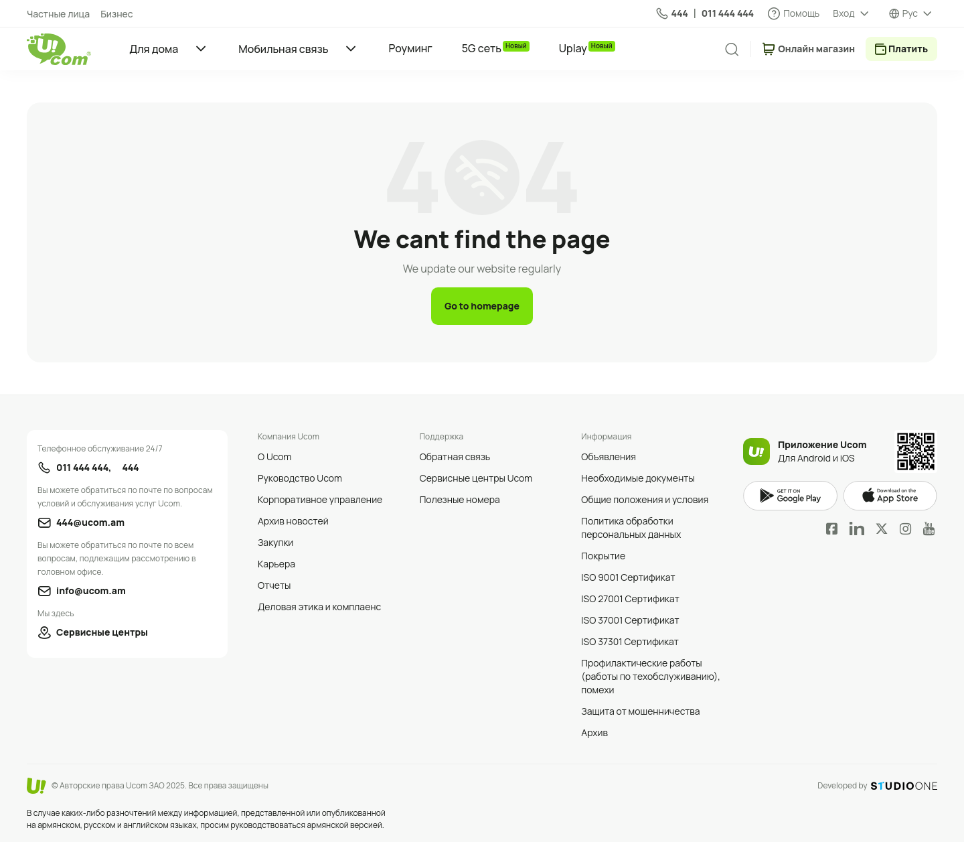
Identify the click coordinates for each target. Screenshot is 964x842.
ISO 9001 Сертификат (628, 577)
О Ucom (274, 456)
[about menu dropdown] (851, 13)
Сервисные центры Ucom (476, 478)
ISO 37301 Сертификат (630, 641)
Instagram (905, 528)
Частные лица (58, 13)
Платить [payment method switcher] (908, 48)
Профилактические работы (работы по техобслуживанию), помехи (650, 676)
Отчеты (274, 585)
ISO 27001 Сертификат (630, 598)
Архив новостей (293, 520)
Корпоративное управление (320, 499)
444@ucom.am (90, 522)
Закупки (275, 542)
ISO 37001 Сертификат (630, 620)
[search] (732, 50)
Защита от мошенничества (640, 711)
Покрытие (603, 555)
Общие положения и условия (644, 499)
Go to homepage (482, 305)
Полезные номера (460, 499)
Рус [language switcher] (910, 13)
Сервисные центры (102, 632)
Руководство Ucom (300, 478)
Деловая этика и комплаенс (319, 606)
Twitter (881, 528)
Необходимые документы (637, 478)
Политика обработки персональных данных (631, 527)
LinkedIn (857, 528)
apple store (890, 496)
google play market (790, 496)
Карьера (276, 563)
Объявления (608, 456)
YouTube (928, 528)
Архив (594, 732)
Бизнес (116, 13)
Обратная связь (455, 456)
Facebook (832, 528)
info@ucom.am (91, 590)
